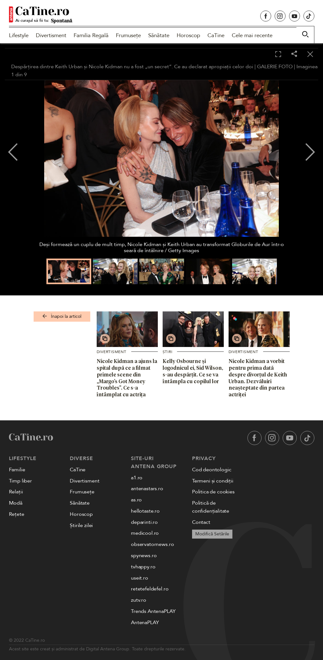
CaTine (215, 35)
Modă (15, 503)
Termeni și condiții (212, 480)
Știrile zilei (81, 525)
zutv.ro (138, 600)
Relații (16, 491)
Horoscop (188, 35)
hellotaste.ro (145, 511)
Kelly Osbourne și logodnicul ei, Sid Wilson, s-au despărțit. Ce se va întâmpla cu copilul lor (193, 371)
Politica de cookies (213, 491)
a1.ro (136, 477)
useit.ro (139, 578)
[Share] (294, 54)
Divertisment (51, 35)
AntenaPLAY (145, 622)
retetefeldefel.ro (149, 588)
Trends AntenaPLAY (153, 611)
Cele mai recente (252, 35)
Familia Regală (91, 35)
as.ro (136, 499)
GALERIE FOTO (275, 66)
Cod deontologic (211, 469)
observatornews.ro (152, 544)
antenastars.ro (147, 488)
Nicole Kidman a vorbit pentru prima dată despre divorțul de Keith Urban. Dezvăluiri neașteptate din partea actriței (258, 378)
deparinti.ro (144, 522)
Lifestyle (18, 35)
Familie (17, 469)
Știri (168, 351)
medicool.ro (145, 533)
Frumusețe (128, 35)
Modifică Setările (212, 534)
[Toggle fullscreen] (278, 54)
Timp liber (20, 480)
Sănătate (158, 35)
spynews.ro (144, 555)
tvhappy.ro (143, 566)
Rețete (16, 514)
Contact (201, 522)
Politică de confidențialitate (210, 507)
